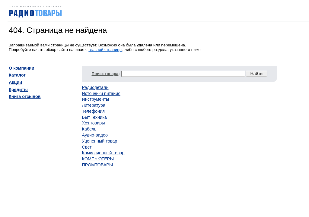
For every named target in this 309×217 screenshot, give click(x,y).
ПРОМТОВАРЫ (97, 164)
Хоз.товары (93, 123)
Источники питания (101, 93)
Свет (87, 147)
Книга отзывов (25, 96)
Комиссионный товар (103, 152)
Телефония (93, 111)
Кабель (89, 129)
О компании (21, 68)
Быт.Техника (94, 117)
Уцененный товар (99, 141)
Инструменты (95, 99)
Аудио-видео (95, 135)
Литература (93, 105)
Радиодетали (95, 87)
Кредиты (18, 89)
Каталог (17, 75)
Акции (15, 82)
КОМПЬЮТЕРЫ (98, 158)
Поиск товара (105, 73)
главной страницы (105, 49)
